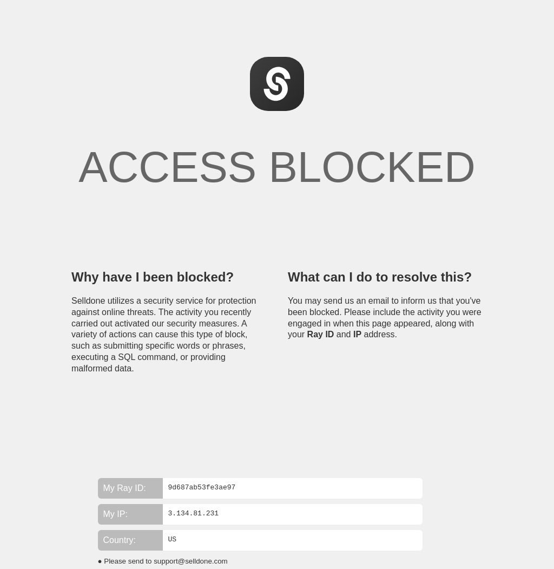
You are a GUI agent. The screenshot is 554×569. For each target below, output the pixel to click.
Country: (119, 540)
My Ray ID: (124, 488)
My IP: (115, 514)
